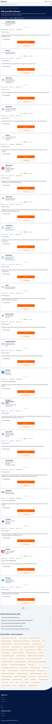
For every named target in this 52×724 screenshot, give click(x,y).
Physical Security (22, 685)
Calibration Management (6, 676)
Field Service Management (35, 638)
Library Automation (24, 667)
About (2, 705)
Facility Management (20, 655)
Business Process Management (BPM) (22, 643)
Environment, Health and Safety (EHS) (21, 640)
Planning (11, 658)
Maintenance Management (18, 652)
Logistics (21, 649)
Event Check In (32, 676)
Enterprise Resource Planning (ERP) (8, 638)
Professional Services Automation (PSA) (36, 655)
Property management (30, 649)
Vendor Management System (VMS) (33, 658)
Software (2, 707)
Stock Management (36, 640)
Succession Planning (5, 685)
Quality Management (36, 643)
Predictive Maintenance (33, 685)
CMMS (43, 640)
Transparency (3, 699)
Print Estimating (4, 682)
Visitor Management (5, 652)
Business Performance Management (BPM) (37, 661)
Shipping (3, 670)
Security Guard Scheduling (7, 661)
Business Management (6, 640)
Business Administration (6, 643)
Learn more (26, 42)
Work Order (41, 652)
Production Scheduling (17, 679)
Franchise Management (36, 682)
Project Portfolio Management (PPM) (9, 649)
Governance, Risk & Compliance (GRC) (17, 664)
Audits (16, 682)
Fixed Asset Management (13, 670)
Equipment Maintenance (22, 673)
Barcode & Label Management (20, 676)
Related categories (19, 18)
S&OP (12, 682)
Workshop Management (43, 679)
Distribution (33, 679)
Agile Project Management (43, 676)
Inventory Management (31, 652)
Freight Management (5, 679)
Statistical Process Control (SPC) (8, 673)
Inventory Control (46, 667)
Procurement (4, 658)
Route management (24, 682)
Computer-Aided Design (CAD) (7, 655)
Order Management (19, 658)
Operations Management (7, 8)
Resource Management (35, 667)
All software (4, 18)
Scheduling (39, 649)
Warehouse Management (20, 661)
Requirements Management (36, 673)
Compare (26, 45)
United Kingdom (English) (12, 720)
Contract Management (16, 646)
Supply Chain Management (29, 646)
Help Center (3, 715)
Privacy (2, 697)
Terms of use (3, 701)
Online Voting (31, 664)
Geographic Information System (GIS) (9, 667)
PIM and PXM (40, 646)
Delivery (46, 673)
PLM (45, 649)
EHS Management (41, 670)
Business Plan (4, 664)
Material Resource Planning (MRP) (28, 670)
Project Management (23, 638)
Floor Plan (14, 685)
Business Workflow (5, 646)
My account (3, 713)
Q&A (10, 18)
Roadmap (27, 679)
